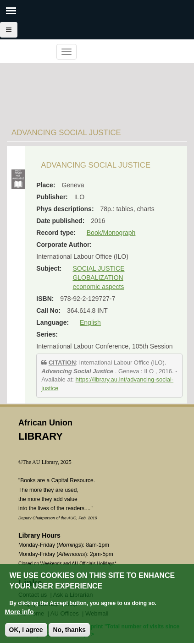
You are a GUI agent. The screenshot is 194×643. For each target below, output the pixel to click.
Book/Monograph (111, 232)
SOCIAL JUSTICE (98, 268)
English (90, 322)
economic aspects (98, 286)
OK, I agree (26, 630)
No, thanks (69, 630)
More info (19, 612)
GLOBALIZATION (97, 277)
